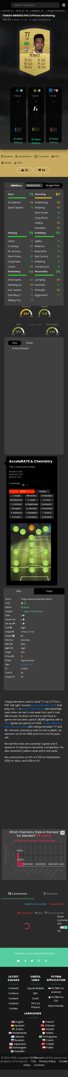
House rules (57, 904)
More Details (56, 1006)
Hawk (31, 500)
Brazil (16, 19)
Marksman (16, 500)
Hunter (16, 517)
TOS (33, 1061)
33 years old (27, 664)
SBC (35, 993)
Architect (16, 504)
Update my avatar (36, 904)
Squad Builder (35, 988)
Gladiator (16, 513)
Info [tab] (18, 591)
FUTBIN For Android (56, 990)
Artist (46, 500)
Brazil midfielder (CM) (44, 705)
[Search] (35, 5)
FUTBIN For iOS (56, 999)
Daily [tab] (14, 342)
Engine (16, 508)
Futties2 (13, 1003)
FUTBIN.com (37, 1057)
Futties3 (13, 998)
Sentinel (31, 508)
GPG (7, 723)
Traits (49, 591)
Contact (39, 1065)
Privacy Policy (47, 1061)
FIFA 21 (20, 10)
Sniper (16, 495)
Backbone (31, 513)
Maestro (47, 504)
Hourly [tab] (29, 342)
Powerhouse (31, 504)
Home (6, 10)
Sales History (18, 140)
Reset (22, 491)
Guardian (46, 508)
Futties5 (14, 988)
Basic (42, 491)
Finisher (31, 495)
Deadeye (47, 495)
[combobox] (25, 485)
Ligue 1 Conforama (41, 19)
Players (35, 10)
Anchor (46, 513)
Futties (14, 1008)
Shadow (47, 517)
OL (25, 19)
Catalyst (31, 517)
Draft (35, 998)
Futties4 (14, 993)
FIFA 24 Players (35, 1005)
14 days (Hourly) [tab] (20, 348)
